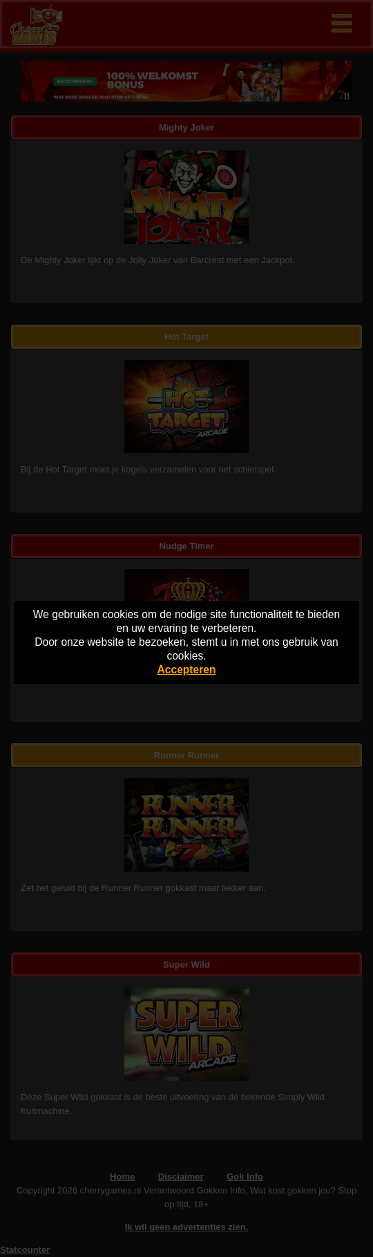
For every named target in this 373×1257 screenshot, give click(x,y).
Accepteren (186, 669)
